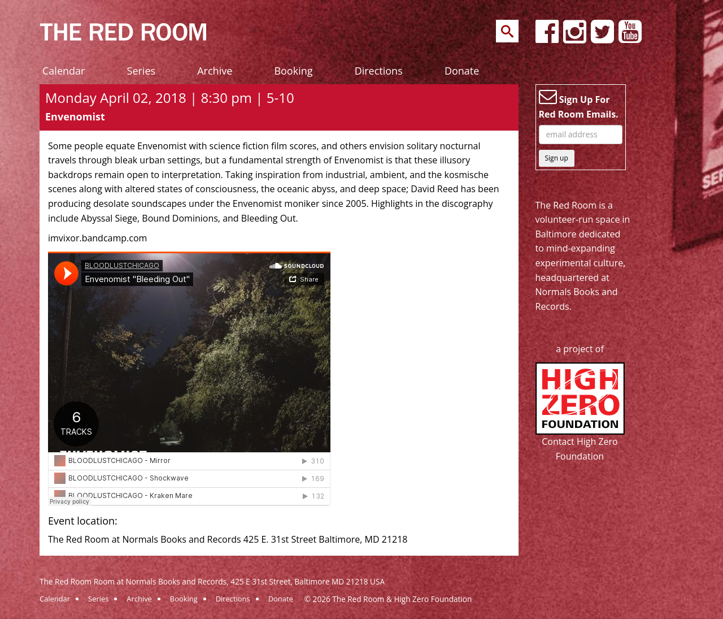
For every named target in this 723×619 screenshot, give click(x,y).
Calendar (63, 70)
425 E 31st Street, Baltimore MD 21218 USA (307, 581)
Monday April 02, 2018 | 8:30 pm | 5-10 (169, 97)
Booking (293, 70)
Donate (462, 70)
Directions (379, 70)
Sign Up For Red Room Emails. (579, 104)
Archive (214, 70)
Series (141, 70)
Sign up (556, 158)
